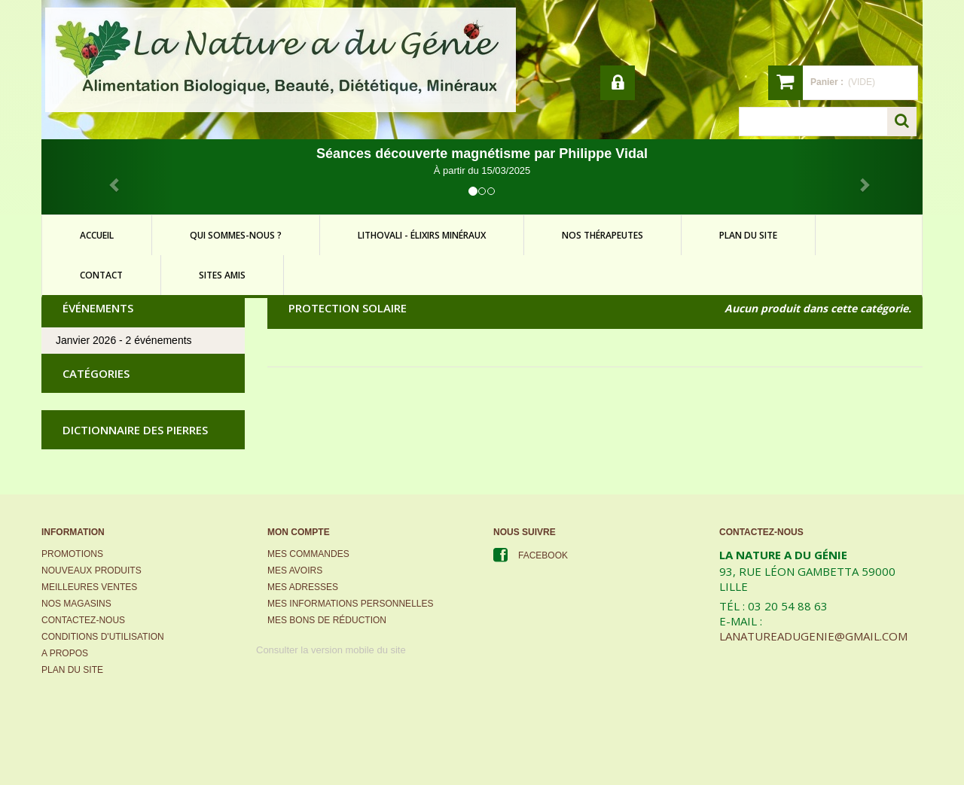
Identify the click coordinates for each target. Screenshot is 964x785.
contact (101, 275)
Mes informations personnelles (350, 603)
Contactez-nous (83, 620)
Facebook (543, 555)
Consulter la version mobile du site (331, 650)
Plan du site (72, 670)
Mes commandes (308, 554)
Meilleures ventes (89, 587)
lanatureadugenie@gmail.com (813, 636)
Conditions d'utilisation (102, 636)
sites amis (222, 275)
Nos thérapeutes (602, 235)
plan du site (748, 235)
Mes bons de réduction (326, 620)
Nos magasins (76, 603)
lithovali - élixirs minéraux (422, 235)
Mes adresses (302, 587)
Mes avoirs (294, 570)
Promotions (72, 554)
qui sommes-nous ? (236, 235)
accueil (97, 235)
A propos (64, 653)
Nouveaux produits (91, 570)
